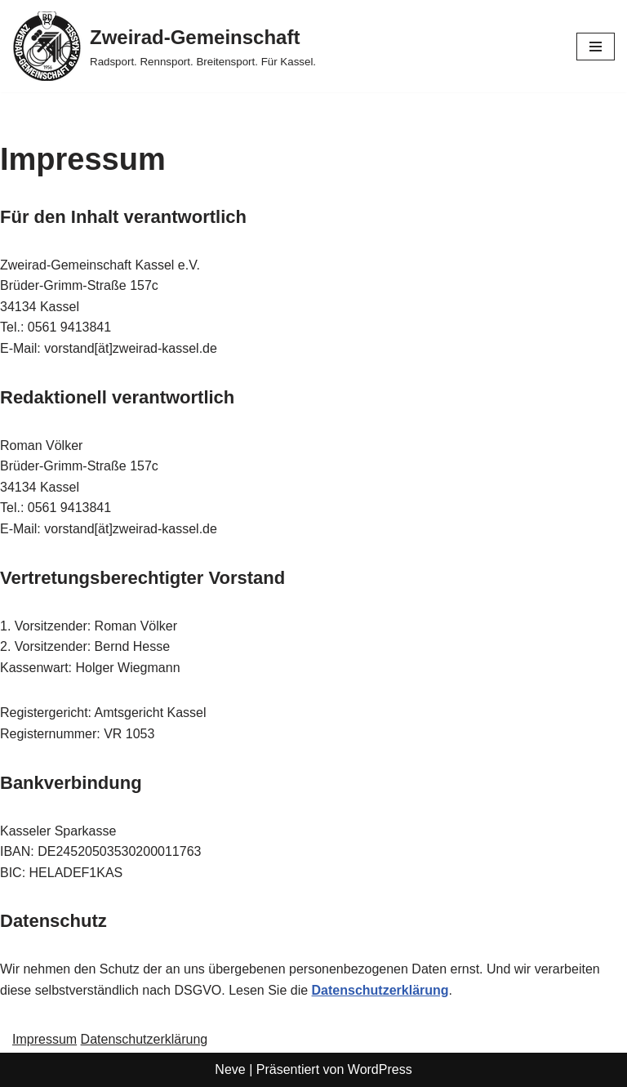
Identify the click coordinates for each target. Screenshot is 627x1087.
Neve (230, 1069)
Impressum (44, 1039)
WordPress (380, 1069)
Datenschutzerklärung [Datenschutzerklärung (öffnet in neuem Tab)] (380, 990)
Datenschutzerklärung (144, 1039)
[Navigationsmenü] (595, 46)
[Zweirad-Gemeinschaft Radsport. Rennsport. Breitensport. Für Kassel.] (164, 46)
